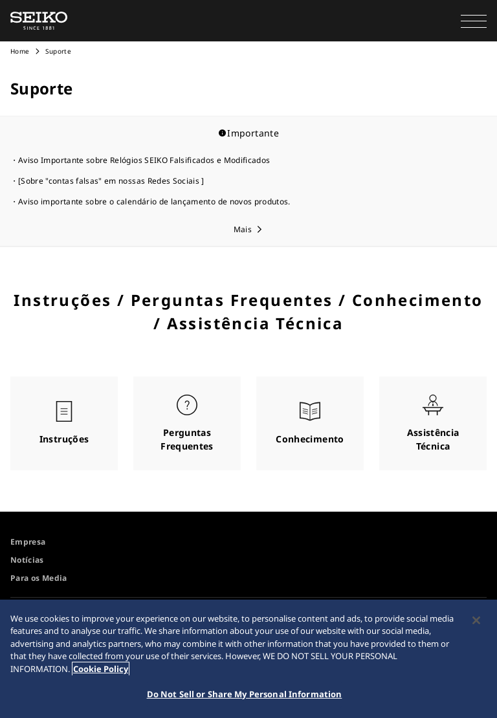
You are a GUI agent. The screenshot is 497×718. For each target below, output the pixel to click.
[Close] (476, 620)
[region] (248, 659)
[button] (473, 20)
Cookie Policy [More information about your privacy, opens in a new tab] (100, 669)
